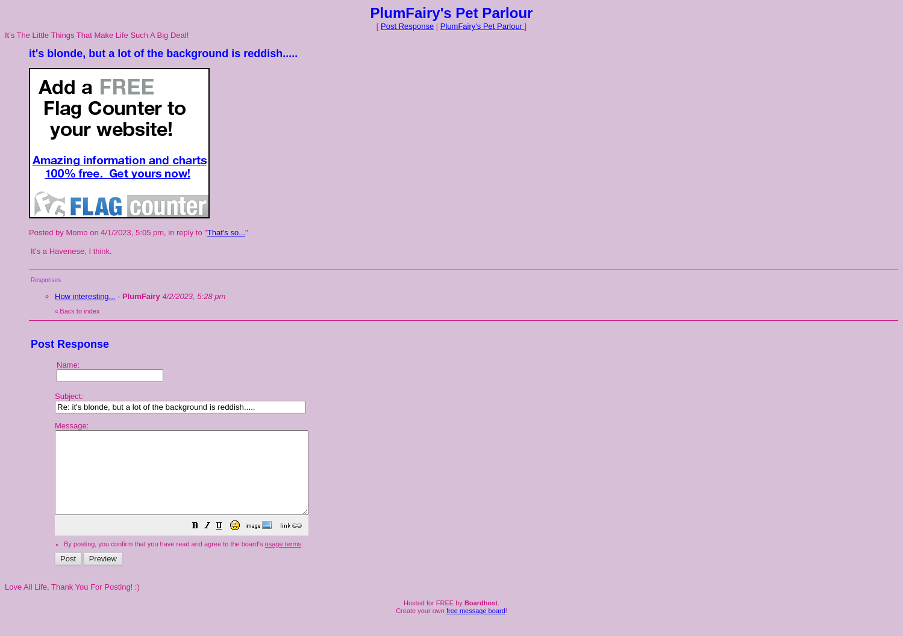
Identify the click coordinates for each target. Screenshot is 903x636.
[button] (225, 543)
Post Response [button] (407, 26)
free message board (475, 627)
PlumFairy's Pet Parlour (482, 26)
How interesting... (85, 296)
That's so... (226, 232)
